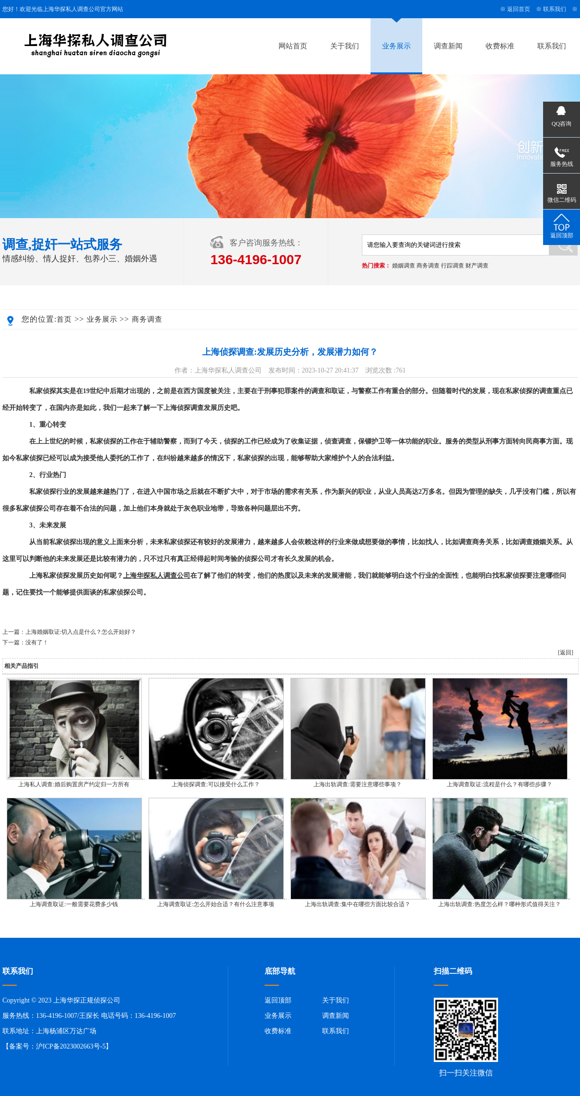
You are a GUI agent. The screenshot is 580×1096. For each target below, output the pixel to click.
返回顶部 (278, 1000)
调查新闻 (448, 46)
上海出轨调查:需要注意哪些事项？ (357, 784)
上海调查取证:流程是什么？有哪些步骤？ (499, 784)
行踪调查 (452, 265)
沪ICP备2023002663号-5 (70, 1046)
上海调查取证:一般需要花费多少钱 (73, 904)
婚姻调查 (403, 265)
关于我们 (344, 46)
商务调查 (428, 265)
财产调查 (476, 265)
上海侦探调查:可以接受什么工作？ (215, 784)
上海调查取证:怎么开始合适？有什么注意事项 (215, 904)
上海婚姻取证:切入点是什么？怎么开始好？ (80, 632)
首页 (64, 319)
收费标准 (500, 46)
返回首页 (518, 9)
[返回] (565, 652)
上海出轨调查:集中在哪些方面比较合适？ (357, 904)
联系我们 (554, 9)
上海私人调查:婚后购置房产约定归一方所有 (73, 784)
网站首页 (292, 46)
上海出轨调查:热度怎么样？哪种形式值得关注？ (499, 904)
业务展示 (396, 46)
